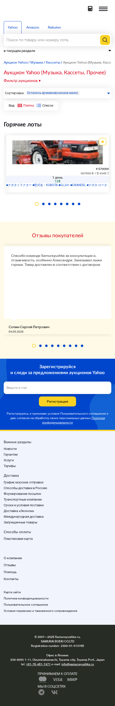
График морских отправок (24, 482)
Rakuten (54, 27)
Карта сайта (12, 592)
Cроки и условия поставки (24, 505)
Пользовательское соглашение (26, 604)
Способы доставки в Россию (25, 488)
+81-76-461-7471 (38, 664)
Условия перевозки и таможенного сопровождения (40, 611)
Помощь (10, 572)
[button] (36, 204)
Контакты (11, 579)
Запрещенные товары (20, 522)
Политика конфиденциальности (26, 598)
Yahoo (13, 27)
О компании (13, 558)
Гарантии (11, 454)
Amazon (32, 27)
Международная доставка (24, 516)
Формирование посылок (22, 494)
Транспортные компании (23, 499)
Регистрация (57, 401)
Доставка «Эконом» (19, 511)
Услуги (9, 460)
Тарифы (10, 466)
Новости (10, 449)
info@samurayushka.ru (77, 664)
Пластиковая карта (18, 539)
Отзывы (10, 565)
